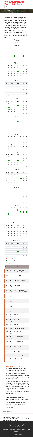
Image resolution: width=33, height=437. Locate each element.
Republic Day (20, 275)
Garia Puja (19, 295)
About (28, 429)
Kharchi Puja (20, 310)
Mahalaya (19, 324)
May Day (19, 300)
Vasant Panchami (21, 280)
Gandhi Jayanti (20, 328)
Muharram (19, 314)
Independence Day (21, 319)
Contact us (16, 431)
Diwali (18, 351)
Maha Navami (20, 341)
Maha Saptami (20, 331)
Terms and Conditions (8, 429)
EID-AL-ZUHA (20, 305)
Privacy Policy (21, 429)
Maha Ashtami (20, 336)
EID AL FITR (19, 285)
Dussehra (19, 346)
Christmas (19, 358)
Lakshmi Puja (20, 355)
